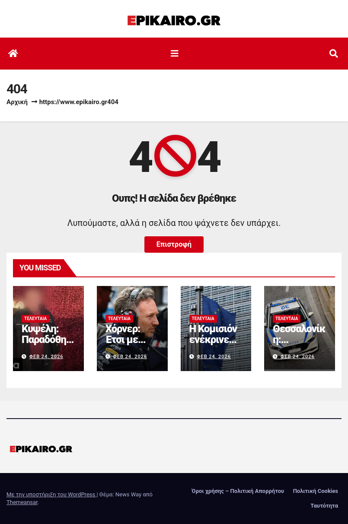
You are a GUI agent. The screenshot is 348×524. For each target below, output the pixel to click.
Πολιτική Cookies (315, 491)
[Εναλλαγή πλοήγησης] (174, 53)
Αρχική (17, 102)
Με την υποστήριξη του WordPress (51, 494)
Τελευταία (35, 318)
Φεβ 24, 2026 (46, 356)
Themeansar (22, 502)
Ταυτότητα (324, 505)
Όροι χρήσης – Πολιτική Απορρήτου (238, 491)
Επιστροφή (174, 244)
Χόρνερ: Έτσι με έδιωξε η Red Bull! (125, 345)
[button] (333, 53)
